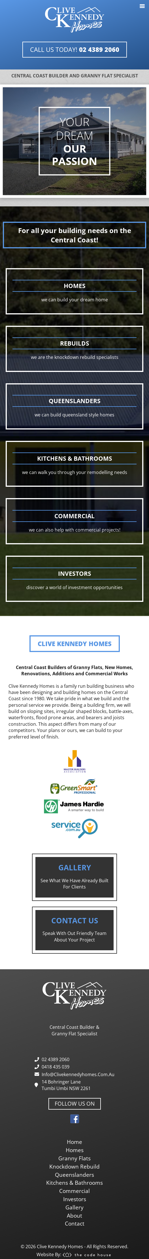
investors (74, 1199)
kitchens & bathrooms (74, 1182)
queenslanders (74, 1174)
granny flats (74, 1158)
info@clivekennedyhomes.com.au (78, 1074)
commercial (74, 1191)
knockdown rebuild (74, 1166)
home (74, 1142)
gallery (74, 1207)
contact (74, 1223)
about (74, 1215)
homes (75, 1150)
